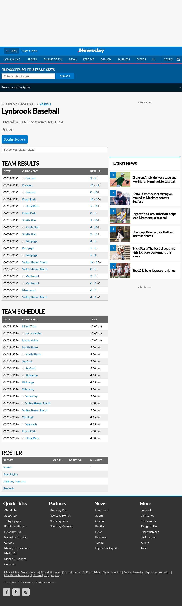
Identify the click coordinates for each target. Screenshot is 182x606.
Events (141, 59)
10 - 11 (90, 182)
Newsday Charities (16, 534)
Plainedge (34, 372)
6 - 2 (88, 280)
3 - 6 (88, 175)
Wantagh (30, 414)
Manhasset (34, 273)
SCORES (10, 101)
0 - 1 (88, 210)
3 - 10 (89, 217)
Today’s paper (12, 518)
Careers (9, 539)
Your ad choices (72, 569)
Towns (99, 539)
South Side (31, 217)
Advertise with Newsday (17, 572)
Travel (144, 545)
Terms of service (30, 569)
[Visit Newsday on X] (16, 589)
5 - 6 (88, 245)
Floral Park (31, 196)
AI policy (55, 572)
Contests (9, 561)
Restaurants (148, 534)
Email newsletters (15, 523)
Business (124, 59)
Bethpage (33, 238)
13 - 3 (89, 196)
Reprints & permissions (157, 569)
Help (46, 572)
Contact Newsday (133, 569)
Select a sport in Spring (18, 87)
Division (33, 175)
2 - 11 (89, 231)
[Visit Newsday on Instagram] (26, 589)
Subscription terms (51, 569)
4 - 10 (89, 224)
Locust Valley (36, 330)
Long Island (12, 59)
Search (67, 76)
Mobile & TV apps (15, 556)
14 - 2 (89, 259)
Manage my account (17, 545)
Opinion (106, 59)
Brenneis (11, 485)
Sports (32, 59)
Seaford (29, 358)
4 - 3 (88, 294)
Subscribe (10, 512)
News (73, 59)
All (154, 59)
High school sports (107, 545)
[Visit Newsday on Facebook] (6, 589)
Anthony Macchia (17, 478)
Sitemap (37, 572)
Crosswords (148, 518)
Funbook (146, 507)
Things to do (53, 59)
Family (145, 539)
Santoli (10, 464)
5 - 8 (88, 252)
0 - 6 (88, 266)
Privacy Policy (11, 569)
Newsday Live (13, 529)
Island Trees (32, 323)
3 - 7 (88, 273)
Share (10, 127)
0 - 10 (89, 189)
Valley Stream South (37, 259)
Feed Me (88, 59)
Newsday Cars (59, 507)
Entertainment (150, 529)
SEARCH (172, 59)
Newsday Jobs (59, 518)
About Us (10, 507)
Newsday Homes (60, 512)
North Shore (32, 344)
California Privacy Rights (96, 569)
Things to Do (149, 523)
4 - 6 (88, 238)
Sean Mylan (13, 471)
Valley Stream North (37, 266)
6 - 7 (88, 287)
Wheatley (31, 386)
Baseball (29, 101)
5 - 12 (89, 203)
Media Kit (10, 550)
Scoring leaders (17, 137)
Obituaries (147, 512)
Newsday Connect (61, 523)
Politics (100, 523)
